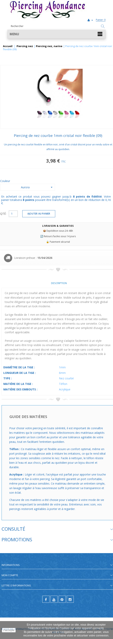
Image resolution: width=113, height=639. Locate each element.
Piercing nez (25, 46)
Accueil (7, 46)
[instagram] (70, 599)
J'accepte (9, 630)
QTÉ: (3, 213)
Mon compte (10, 575)
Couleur (5, 181)
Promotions (17, 539)
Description (59, 283)
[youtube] (54, 599)
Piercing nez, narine (49, 46)
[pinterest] (62, 599)
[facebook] (45, 599)
